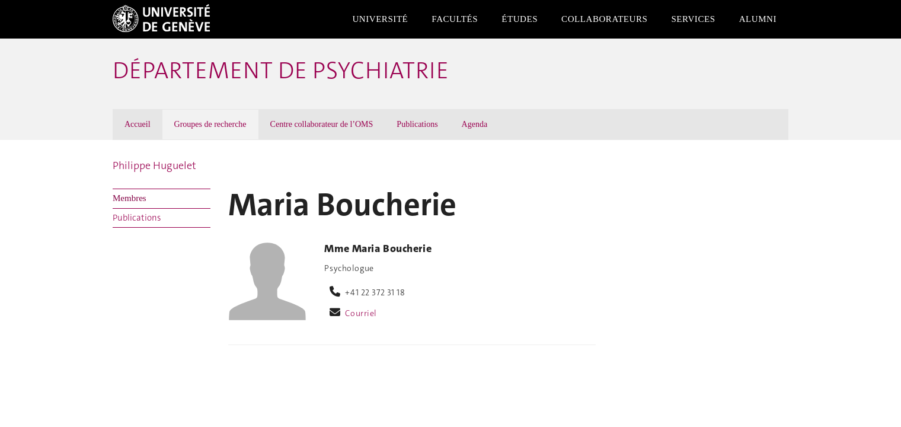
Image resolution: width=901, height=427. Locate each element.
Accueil (137, 124)
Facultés (455, 19)
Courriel (361, 313)
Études (519, 19)
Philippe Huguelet (154, 165)
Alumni (758, 19)
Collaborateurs (604, 19)
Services (693, 19)
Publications (417, 124)
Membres (129, 198)
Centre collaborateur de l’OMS (321, 124)
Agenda (475, 124)
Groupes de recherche (210, 124)
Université (380, 19)
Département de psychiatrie (281, 70)
